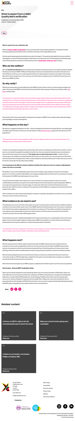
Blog (4, 33)
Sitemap (45, 394)
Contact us (18, 400)
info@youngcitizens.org (19, 395)
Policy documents (48, 388)
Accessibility (46, 385)
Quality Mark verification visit (47, 60)
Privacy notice (47, 391)
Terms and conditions (49, 397)
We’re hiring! (46, 382)
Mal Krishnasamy (46, 131)
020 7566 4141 (17, 393)
